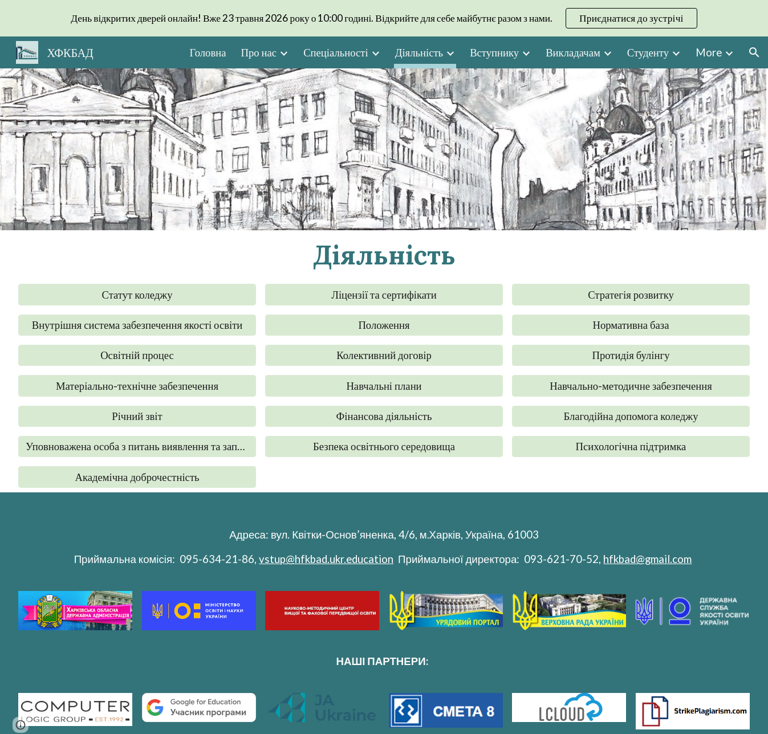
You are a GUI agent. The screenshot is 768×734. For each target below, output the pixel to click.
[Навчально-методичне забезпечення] (631, 386)
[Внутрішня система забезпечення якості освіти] (137, 325)
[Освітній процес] (137, 356)
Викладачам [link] (573, 52)
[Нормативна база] (631, 325)
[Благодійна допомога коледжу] (631, 416)
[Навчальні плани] (384, 386)
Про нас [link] (259, 52)
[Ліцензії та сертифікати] (384, 295)
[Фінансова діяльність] (384, 416)
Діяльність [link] (419, 52)
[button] (754, 52)
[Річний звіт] (137, 416)
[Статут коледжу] (137, 295)
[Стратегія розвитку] (631, 295)
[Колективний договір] (384, 356)
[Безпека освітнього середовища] (384, 447)
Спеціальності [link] (335, 52)
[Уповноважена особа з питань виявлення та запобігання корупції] (137, 447)
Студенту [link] (648, 52)
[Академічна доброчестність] (137, 477)
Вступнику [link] (494, 52)
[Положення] (384, 325)
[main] (384, 255)
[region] (384, 18)
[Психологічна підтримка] (631, 447)
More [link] (709, 52)
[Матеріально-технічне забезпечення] (137, 386)
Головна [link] (208, 52)
